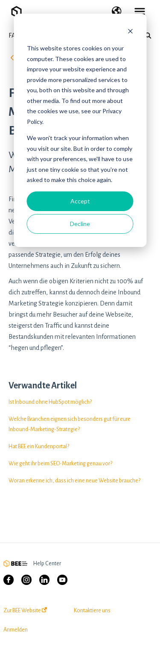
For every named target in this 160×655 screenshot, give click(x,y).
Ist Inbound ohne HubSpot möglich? (50, 402)
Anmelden (15, 630)
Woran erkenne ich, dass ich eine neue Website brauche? (74, 481)
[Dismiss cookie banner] (130, 32)
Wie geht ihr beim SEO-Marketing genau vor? (60, 464)
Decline (80, 223)
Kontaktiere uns (92, 611)
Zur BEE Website (25, 610)
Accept (80, 201)
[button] (116, 12)
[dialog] (80, 130)
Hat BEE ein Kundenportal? (39, 446)
